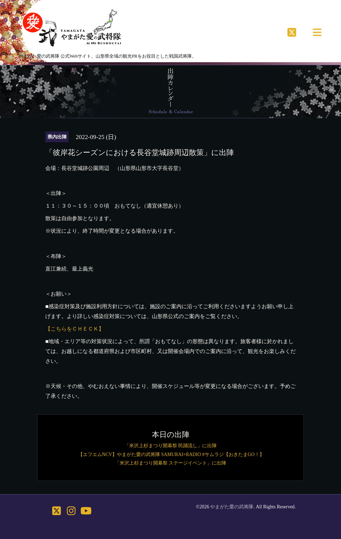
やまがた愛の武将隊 (231, 506)
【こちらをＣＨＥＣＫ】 (74, 329)
